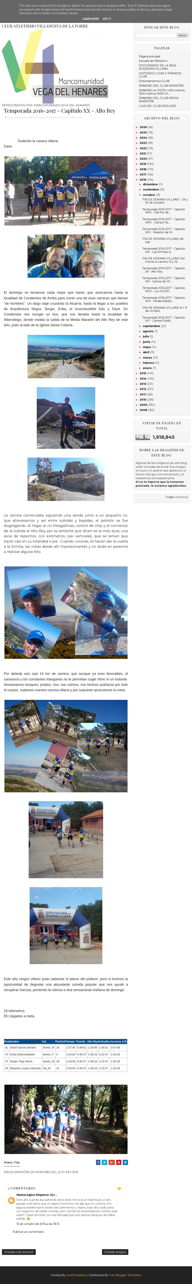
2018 (143, 169)
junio (147, 342)
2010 (143, 399)
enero (148, 368)
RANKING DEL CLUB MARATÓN (161, 85)
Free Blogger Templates (125, 1275)
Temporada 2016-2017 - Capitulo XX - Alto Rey (163, 270)
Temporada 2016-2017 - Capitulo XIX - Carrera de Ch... (163, 279)
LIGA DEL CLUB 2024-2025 (157, 106)
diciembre (151, 184)
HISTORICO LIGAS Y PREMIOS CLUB (160, 75)
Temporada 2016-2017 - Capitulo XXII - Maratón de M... (163, 230)
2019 (143, 164)
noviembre (151, 189)
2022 (144, 148)
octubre (149, 195)
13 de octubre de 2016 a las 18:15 (37, 1224)
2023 (144, 143)
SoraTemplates (76, 1275)
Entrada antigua (115, 1252)
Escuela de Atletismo (153, 61)
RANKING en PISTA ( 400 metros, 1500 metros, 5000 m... (162, 92)
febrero (149, 363)
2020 (144, 158)
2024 (144, 137)
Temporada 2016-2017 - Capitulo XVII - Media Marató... (163, 299)
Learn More (90, 18)
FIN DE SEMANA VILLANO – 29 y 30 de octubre (165, 201)
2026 (144, 127)
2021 (143, 153)
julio (146, 336)
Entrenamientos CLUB (154, 81)
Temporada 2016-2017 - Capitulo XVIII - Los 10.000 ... (163, 289)
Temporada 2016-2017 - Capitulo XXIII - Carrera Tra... (163, 220)
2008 (144, 410)
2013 (143, 384)
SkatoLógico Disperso (32, 1195)
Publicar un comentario (28, 1232)
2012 (143, 389)
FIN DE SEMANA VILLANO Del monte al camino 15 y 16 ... (163, 260)
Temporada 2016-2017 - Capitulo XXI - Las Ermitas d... (163, 250)
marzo (148, 357)
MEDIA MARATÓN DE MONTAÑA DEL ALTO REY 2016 (50, 117)
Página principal (149, 56)
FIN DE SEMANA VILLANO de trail (163, 240)
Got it (107, 18)
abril (146, 352)
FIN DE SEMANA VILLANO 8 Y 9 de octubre (164, 309)
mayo (147, 347)
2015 (143, 373)
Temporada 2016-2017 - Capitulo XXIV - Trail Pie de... (163, 211)
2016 (143, 179)
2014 (143, 378)
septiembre (152, 326)
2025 (144, 132)
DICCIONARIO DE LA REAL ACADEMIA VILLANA (158, 67)
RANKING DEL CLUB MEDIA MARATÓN (159, 99)
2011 (143, 394)
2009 (144, 405)
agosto (148, 331)
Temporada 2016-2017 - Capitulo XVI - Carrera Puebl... (163, 319)
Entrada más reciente (18, 1252)
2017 (143, 174)
